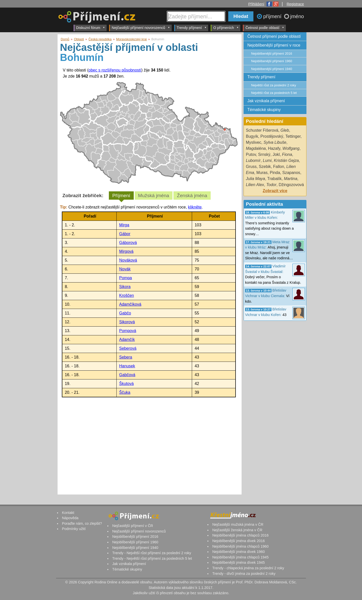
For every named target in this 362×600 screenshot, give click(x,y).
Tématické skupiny (264, 110)
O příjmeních (226, 27)
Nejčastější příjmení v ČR (132, 526)
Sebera (125, 357)
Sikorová (127, 322)
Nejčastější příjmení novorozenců (141, 27)
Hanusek (127, 366)
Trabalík (274, 179)
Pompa (125, 278)
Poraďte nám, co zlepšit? (82, 523)
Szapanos (291, 172)
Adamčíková (130, 304)
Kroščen (126, 295)
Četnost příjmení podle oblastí (274, 36)
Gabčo (125, 313)
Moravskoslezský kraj (131, 39)
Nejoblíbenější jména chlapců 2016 (240, 535)
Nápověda (70, 518)
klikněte (195, 207)
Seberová (128, 348)
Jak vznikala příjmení (266, 101)
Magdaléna (256, 148)
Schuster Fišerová (262, 130)
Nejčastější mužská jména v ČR (237, 524)
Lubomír (253, 160)
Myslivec (253, 142)
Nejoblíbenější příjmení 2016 (271, 53)
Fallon (278, 166)
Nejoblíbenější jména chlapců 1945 (240, 557)
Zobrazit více (275, 191)
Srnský (264, 154)
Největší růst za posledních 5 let (274, 93)
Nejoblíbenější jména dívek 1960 (238, 552)
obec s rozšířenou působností (114, 70)
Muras (261, 172)
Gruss (251, 166)
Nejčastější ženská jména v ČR (237, 530)
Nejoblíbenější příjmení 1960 (271, 61)
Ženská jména (192, 195)
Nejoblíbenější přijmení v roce (273, 45)
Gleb (285, 130)
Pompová (127, 331)
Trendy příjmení (192, 27)
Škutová (126, 383)
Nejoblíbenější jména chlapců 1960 (240, 546)
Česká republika (100, 39)
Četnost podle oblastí (264, 27)
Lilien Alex (255, 185)
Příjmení (121, 195)
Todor (271, 185)
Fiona (287, 154)
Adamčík (127, 339)
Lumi (267, 160)
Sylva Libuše (274, 142)
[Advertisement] (149, 444)
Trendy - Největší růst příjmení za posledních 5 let (152, 558)
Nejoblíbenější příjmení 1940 (271, 69)
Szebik (265, 166)
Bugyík (252, 136)
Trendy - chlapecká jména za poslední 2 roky (248, 568)
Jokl (276, 154)
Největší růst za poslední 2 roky (273, 85)
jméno (297, 16)
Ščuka (124, 392)
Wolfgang (291, 148)
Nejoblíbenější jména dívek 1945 (238, 562)
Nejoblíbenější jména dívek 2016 (238, 541)
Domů (65, 39)
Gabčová (127, 375)
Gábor (124, 234)
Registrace (295, 4)
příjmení (273, 16)
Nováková (128, 260)
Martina (290, 179)
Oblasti (79, 39)
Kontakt (68, 513)
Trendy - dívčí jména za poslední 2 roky (243, 574)
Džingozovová (291, 185)
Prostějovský (271, 136)
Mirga (124, 225)
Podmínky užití (73, 529)
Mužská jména (153, 195)
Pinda (275, 172)
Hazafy (274, 148)
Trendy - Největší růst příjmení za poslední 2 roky (151, 553)
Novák (124, 269)
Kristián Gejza (286, 160)
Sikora (124, 287)
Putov (251, 154)
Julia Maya (255, 179)
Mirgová (126, 251)
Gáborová (128, 242)
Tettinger (292, 136)
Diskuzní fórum (90, 27)
